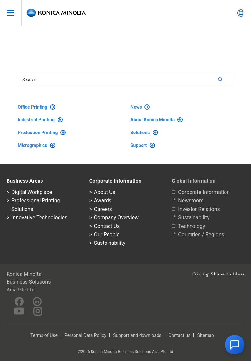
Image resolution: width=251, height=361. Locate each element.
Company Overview (116, 217)
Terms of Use (44, 335)
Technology (191, 226)
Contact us (179, 335)
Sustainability (109, 243)
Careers (103, 209)
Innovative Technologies (39, 217)
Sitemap (205, 335)
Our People (107, 234)
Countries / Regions (201, 234)
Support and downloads (137, 335)
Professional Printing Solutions (35, 204)
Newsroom (191, 200)
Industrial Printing (40, 119)
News (140, 107)
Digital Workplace (31, 192)
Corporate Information (204, 192)
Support (142, 145)
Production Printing (42, 132)
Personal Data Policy (85, 335)
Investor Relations (199, 209)
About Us (104, 192)
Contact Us (107, 226)
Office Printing (36, 107)
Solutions (144, 132)
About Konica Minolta (156, 119)
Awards (102, 200)
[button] (234, 344)
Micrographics (36, 145)
